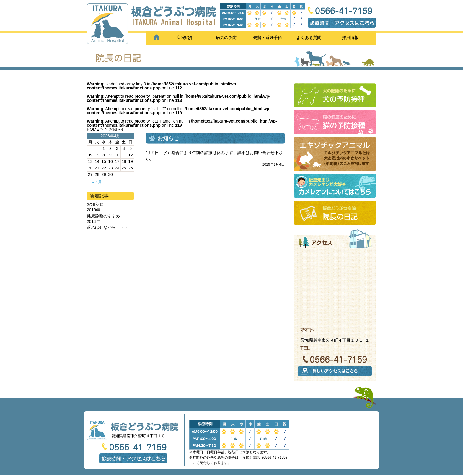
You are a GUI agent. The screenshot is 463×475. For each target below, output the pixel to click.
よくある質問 (308, 37)
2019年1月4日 (273, 164)
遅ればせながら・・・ (107, 227)
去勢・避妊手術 (267, 37)
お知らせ (95, 204)
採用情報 (350, 37)
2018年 (93, 210)
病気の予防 (226, 37)
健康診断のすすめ (103, 215)
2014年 (93, 221)
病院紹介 (185, 37)
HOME (93, 129)
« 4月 (97, 182)
